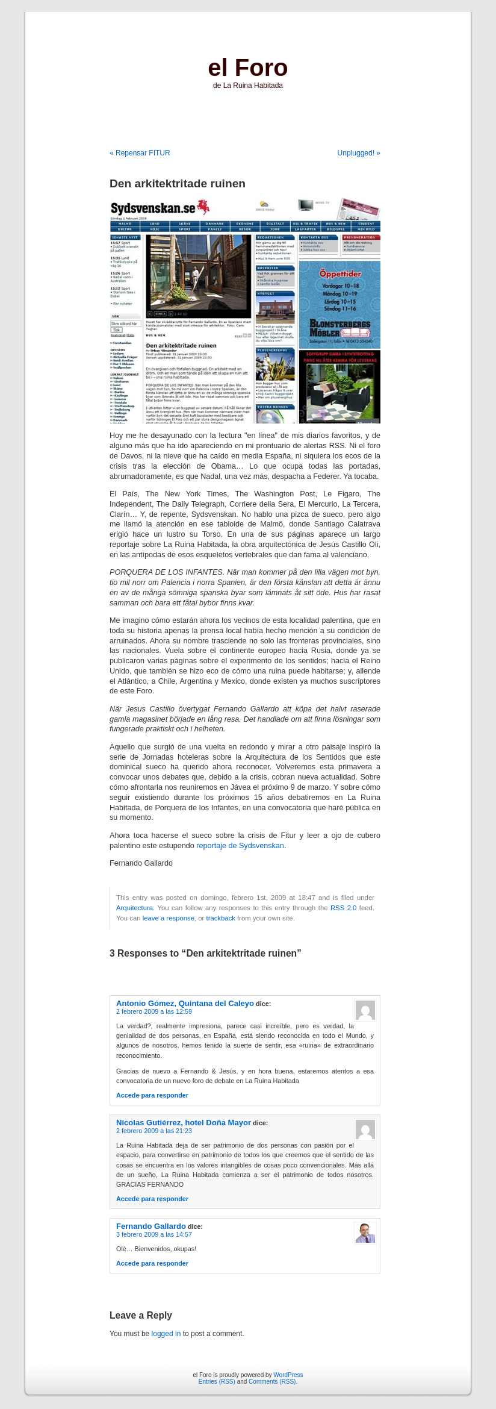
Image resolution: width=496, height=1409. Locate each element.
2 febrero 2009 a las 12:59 (154, 1011)
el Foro (248, 67)
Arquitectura (134, 907)
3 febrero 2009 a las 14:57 (154, 1234)
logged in (166, 1333)
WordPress (288, 1375)
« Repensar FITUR (140, 153)
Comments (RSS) (272, 1381)
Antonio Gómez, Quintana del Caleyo (185, 1003)
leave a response (168, 918)
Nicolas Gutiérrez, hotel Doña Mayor (183, 1122)
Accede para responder (152, 1095)
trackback (220, 918)
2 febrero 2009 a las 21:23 (154, 1130)
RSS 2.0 (343, 907)
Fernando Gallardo (151, 1226)
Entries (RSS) (217, 1381)
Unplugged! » (359, 153)
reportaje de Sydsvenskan (240, 846)
